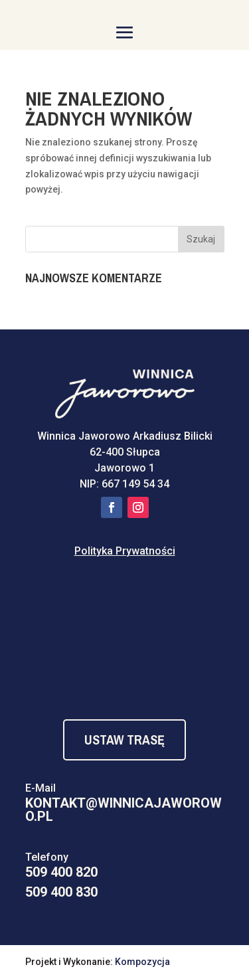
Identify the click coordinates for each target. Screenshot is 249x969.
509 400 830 (61, 892)
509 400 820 (61, 872)
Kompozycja (142, 961)
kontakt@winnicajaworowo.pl (123, 809)
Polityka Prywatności (124, 551)
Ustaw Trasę (124, 740)
